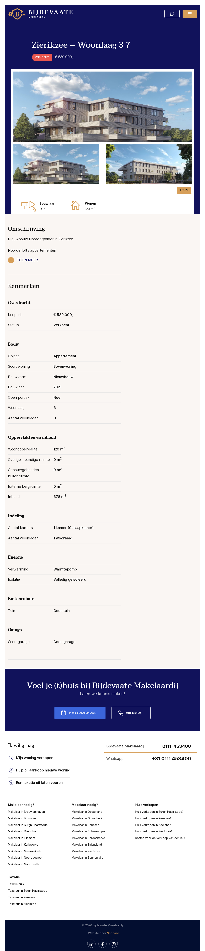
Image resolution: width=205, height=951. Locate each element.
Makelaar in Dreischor (22, 825)
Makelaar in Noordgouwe (25, 852)
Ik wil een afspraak (82, 707)
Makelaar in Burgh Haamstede (28, 819)
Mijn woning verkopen (34, 752)
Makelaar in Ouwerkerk (87, 812)
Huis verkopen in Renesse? (153, 812)
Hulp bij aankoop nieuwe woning (43, 764)
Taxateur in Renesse (21, 891)
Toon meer (27, 260)
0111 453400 (133, 707)
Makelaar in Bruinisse (22, 812)
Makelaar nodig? (21, 799)
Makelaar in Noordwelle (23, 858)
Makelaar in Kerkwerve (23, 839)
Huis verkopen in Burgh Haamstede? (159, 806)
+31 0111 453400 (171, 753)
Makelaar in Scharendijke (88, 825)
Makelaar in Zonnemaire (88, 852)
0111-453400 (176, 740)
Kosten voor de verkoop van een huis (160, 832)
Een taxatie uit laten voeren (39, 777)
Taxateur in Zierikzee (22, 898)
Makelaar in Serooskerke (88, 832)
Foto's (184, 190)
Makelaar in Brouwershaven (26, 806)
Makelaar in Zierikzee (86, 845)
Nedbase (113, 927)
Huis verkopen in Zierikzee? (154, 825)
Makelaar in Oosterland (87, 806)
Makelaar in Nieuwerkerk (24, 845)
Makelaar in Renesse (85, 819)
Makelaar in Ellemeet (21, 832)
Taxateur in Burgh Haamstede (27, 885)
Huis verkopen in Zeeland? (153, 819)
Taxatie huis (16, 878)
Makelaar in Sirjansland (87, 839)
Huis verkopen (146, 799)
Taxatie (14, 871)
